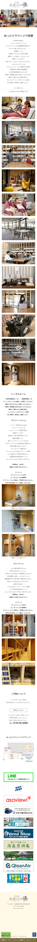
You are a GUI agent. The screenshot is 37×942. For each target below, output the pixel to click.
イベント (15, 940)
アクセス (28, 940)
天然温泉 (3, 940)
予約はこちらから (18, 710)
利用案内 (21, 940)
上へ (34, 940)
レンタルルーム (18, 88)
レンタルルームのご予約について (18, 91)
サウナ (9, 940)
